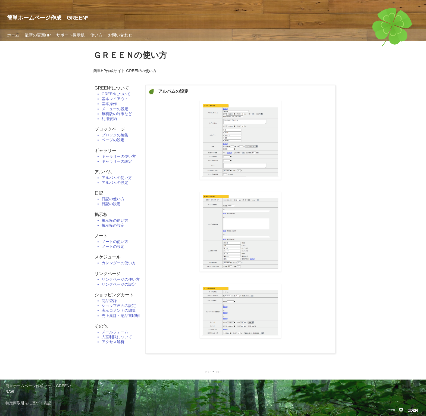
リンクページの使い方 (121, 279)
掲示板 (101, 214)
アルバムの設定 (115, 182)
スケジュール (108, 257)
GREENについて (116, 94)
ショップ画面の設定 (119, 305)
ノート (101, 235)
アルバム (103, 172)
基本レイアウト (115, 99)
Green (389, 410)
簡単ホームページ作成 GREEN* (47, 18)
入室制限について (117, 337)
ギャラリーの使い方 (119, 156)
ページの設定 (113, 140)
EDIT (218, 372)
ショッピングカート (114, 294)
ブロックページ (110, 129)
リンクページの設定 (119, 284)
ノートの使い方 (115, 241)
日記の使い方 (113, 199)
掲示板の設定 (113, 225)
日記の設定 (111, 204)
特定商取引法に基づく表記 (28, 403)
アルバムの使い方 (117, 177)
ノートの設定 (113, 246)
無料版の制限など (117, 114)
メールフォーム (115, 332)
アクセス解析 (113, 342)
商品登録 (109, 300)
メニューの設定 (115, 109)
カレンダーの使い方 (119, 263)
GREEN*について (112, 88)
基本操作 (109, 103)
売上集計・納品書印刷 (121, 315)
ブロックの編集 (115, 135)
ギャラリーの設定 (117, 161)
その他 (101, 326)
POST (208, 372)
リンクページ (108, 273)
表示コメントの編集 (119, 310)
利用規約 (109, 118)
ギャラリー (105, 150)
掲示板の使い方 (115, 220)
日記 (99, 193)
